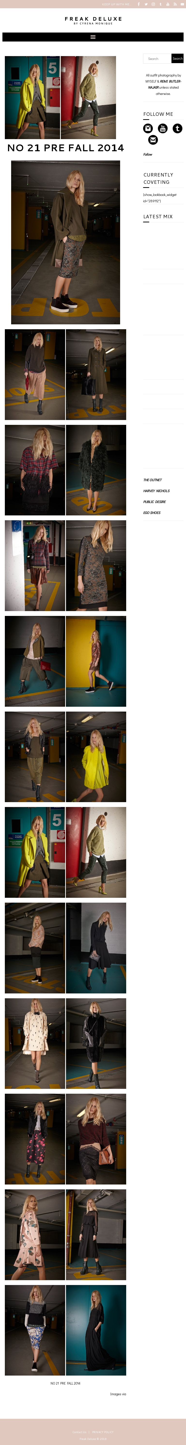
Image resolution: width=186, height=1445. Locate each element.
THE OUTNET (152, 480)
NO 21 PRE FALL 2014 (66, 147)
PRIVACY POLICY (103, 1432)
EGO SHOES (151, 512)
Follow (147, 154)
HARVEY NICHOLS (156, 490)
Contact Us (79, 1432)
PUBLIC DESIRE (154, 501)
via (124, 1394)
